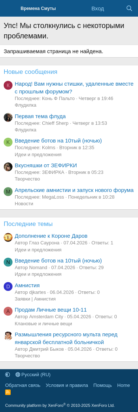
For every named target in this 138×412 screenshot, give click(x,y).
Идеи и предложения (38, 154)
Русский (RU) (33, 374)
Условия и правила (67, 385)
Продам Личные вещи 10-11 (51, 309)
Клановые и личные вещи (43, 323)
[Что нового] (114, 8)
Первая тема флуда (40, 116)
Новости (24, 203)
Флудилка (25, 105)
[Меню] (10, 8)
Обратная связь (22, 385)
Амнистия (27, 285)
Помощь (102, 385)
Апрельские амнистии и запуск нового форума (74, 190)
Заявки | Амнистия (35, 299)
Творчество (27, 179)
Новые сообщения (30, 71)
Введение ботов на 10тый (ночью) (58, 140)
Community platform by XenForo (60, 405)
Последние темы (28, 223)
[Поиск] (129, 8)
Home (123, 385)
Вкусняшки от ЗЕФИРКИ (46, 165)
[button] (7, 374)
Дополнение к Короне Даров (51, 236)
